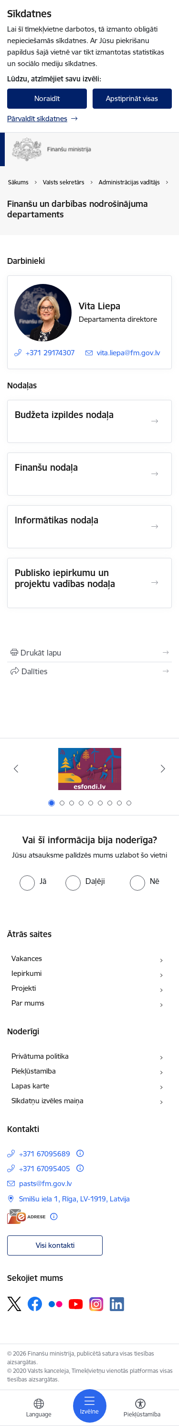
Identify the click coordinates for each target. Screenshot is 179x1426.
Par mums (27, 1002)
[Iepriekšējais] (16, 768)
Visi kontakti (55, 1245)
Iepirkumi (26, 973)
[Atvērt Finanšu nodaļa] (154, 474)
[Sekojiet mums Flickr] (55, 1303)
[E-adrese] (26, 1216)
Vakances (26, 958)
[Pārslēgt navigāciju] (89, 1406)
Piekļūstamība (33, 1070)
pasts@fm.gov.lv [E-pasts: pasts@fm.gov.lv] (45, 1183)
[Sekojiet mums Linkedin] (117, 1304)
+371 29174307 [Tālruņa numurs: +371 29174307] (50, 352)
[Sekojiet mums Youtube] (76, 1303)
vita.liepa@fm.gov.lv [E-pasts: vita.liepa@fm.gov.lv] (128, 352)
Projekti (23, 988)
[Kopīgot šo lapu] (89, 671)
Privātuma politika (40, 1056)
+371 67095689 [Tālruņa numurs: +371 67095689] (44, 1153)
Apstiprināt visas (132, 98)
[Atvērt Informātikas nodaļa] (154, 527)
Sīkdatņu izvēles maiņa (47, 1100)
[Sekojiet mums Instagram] (96, 1304)
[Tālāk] (163, 768)
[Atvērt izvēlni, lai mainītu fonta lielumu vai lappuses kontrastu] (140, 1409)
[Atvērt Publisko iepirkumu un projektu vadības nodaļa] (154, 583)
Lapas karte (30, 1085)
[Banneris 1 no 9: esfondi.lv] (89, 768)
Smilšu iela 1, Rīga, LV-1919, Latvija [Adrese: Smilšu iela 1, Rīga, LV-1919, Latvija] (74, 1198)
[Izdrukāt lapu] (89, 653)
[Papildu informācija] (80, 1153)
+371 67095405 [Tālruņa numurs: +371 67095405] (44, 1168)
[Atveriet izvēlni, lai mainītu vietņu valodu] (38, 1409)
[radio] (33, 881)
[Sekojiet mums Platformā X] (14, 1304)
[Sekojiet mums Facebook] (35, 1304)
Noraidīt (47, 98)
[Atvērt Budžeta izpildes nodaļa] (154, 421)
